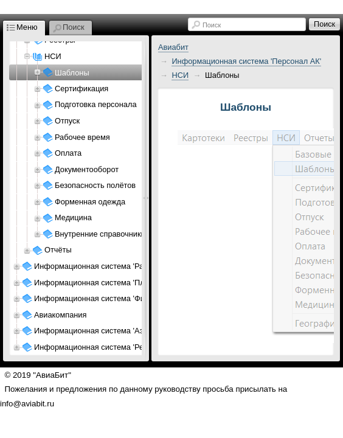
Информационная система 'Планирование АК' (117, 282)
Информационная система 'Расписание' (106, 266)
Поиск (212, 25)
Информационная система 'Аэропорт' (102, 330)
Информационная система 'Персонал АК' (246, 61)
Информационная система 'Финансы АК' (107, 298)
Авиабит (173, 47)
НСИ (180, 75)
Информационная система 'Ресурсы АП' (106, 347)
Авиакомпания (60, 314)
